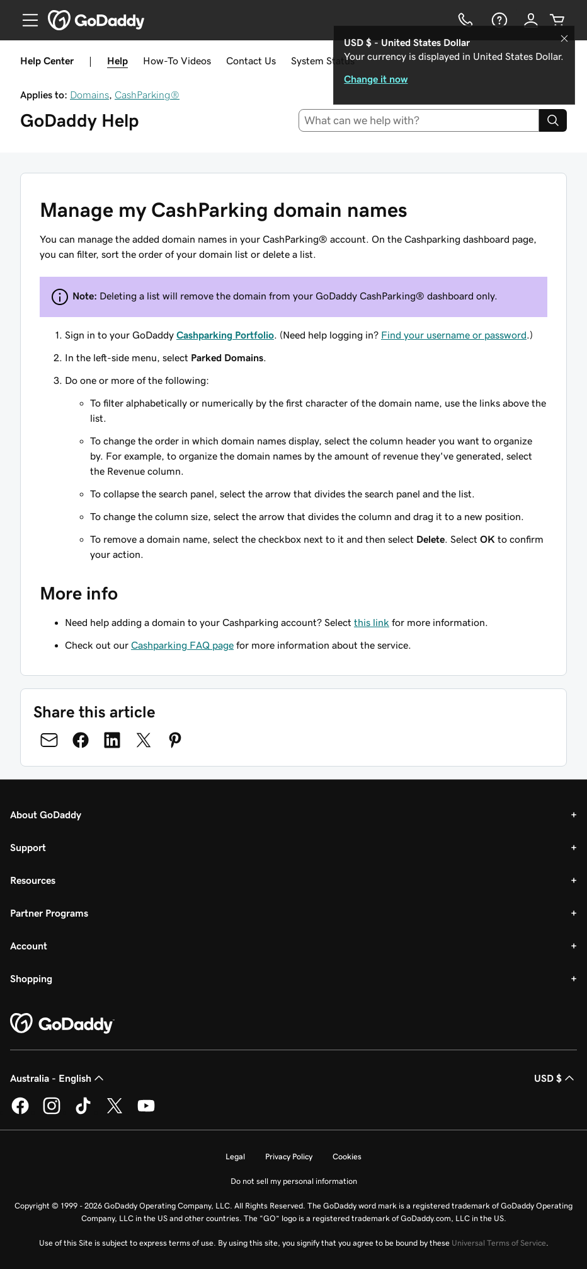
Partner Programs (49, 913)
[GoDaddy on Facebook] (20, 1112)
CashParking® (147, 95)
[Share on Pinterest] (175, 740)
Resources (32, 880)
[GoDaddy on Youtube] (146, 1112)
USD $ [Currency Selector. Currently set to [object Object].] (555, 1078)
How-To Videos (177, 60)
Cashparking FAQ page (182, 645)
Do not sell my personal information (294, 1181)
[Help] (498, 20)
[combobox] (419, 120)
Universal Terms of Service (499, 1243)
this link (371, 622)
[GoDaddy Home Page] (62, 1023)
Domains (89, 95)
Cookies (347, 1156)
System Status (323, 60)
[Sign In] (530, 20)
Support (28, 847)
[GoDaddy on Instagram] (52, 1112)
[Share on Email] (49, 740)
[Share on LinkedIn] (112, 740)
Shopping (31, 978)
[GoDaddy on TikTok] (83, 1112)
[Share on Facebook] (80, 740)
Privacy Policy (288, 1156)
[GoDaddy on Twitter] (115, 1112)
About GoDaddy (45, 814)
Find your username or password (454, 335)
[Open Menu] (25, 20)
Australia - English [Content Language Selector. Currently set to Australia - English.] (58, 1078)
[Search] (553, 120)
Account (28, 946)
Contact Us (251, 60)
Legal (235, 1156)
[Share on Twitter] (143, 740)
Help (117, 60)
